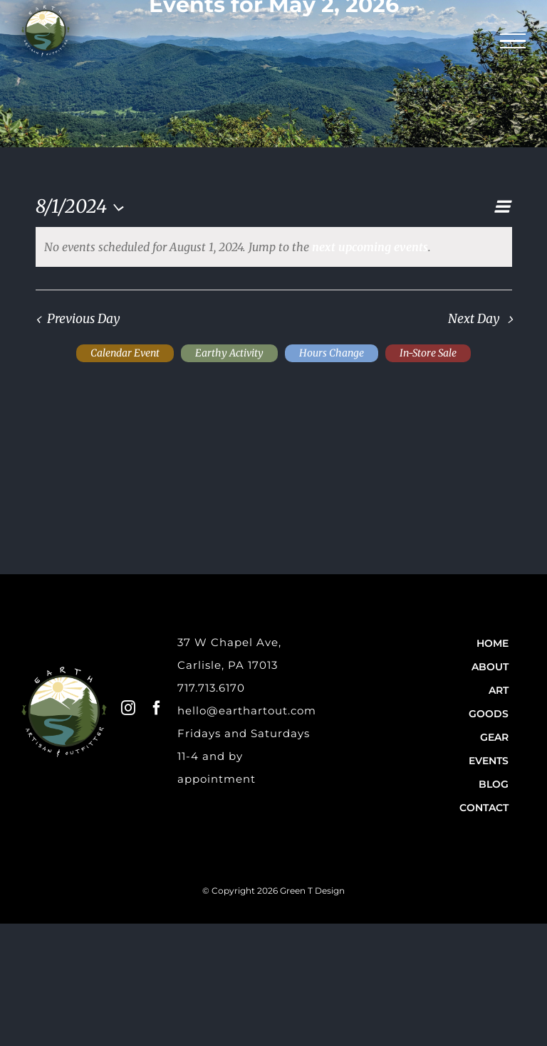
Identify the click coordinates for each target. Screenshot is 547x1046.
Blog (494, 784)
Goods (489, 713)
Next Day (474, 319)
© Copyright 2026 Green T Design (273, 890)
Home (492, 643)
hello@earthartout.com (246, 710)
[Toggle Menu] (513, 41)
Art (499, 690)
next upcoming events (370, 247)
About (490, 666)
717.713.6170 (211, 687)
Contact (484, 807)
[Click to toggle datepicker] (84, 206)
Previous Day (83, 319)
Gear (494, 737)
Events (489, 760)
